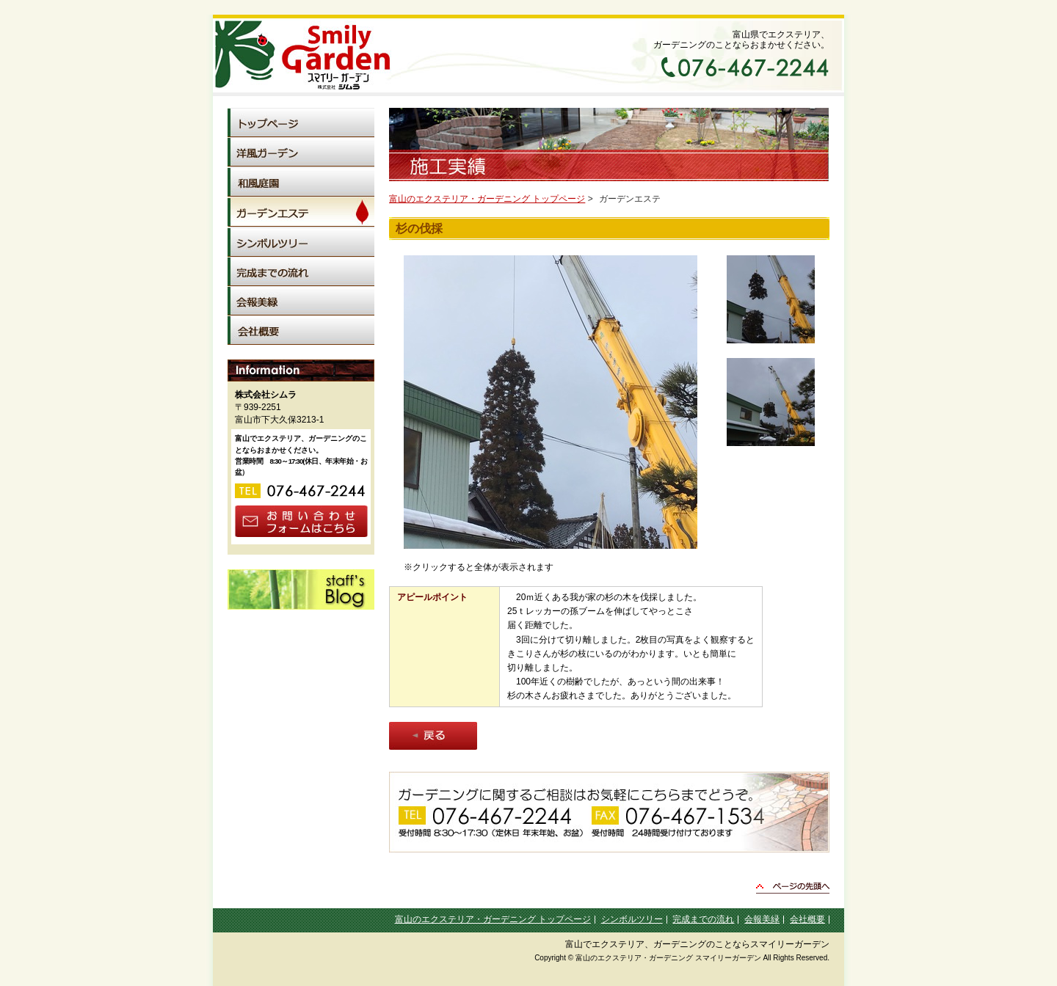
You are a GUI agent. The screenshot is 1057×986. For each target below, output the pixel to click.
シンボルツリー (632, 919)
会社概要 (807, 919)
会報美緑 (762, 919)
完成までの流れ (703, 919)
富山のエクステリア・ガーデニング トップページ (487, 199)
